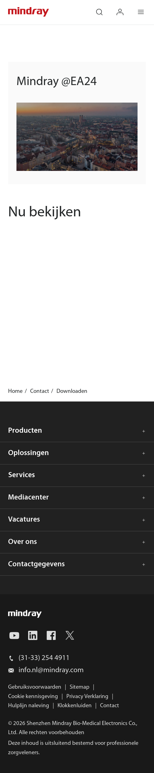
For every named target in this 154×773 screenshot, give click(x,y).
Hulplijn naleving (28, 706)
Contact (109, 706)
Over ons (22, 542)
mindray (29, 12)
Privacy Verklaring (87, 697)
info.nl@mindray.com (51, 670)
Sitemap (79, 687)
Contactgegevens (36, 564)
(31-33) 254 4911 (44, 658)
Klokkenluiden (74, 706)
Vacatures (24, 519)
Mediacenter (28, 497)
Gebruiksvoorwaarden (34, 687)
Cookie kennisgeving (33, 697)
